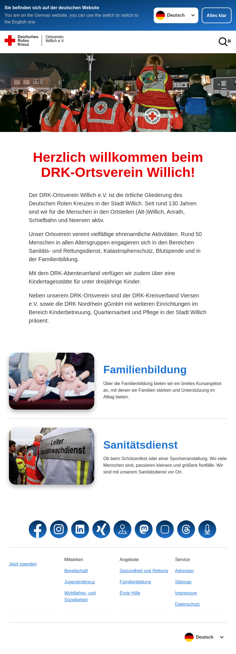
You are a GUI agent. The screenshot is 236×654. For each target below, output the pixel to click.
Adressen (184, 570)
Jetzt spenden (23, 564)
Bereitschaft (76, 570)
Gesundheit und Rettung (144, 570)
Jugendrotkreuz (79, 582)
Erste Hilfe (130, 593)
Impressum (186, 593)
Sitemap (183, 582)
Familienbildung (145, 370)
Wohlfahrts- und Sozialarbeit (80, 596)
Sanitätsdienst (140, 445)
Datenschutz (187, 604)
